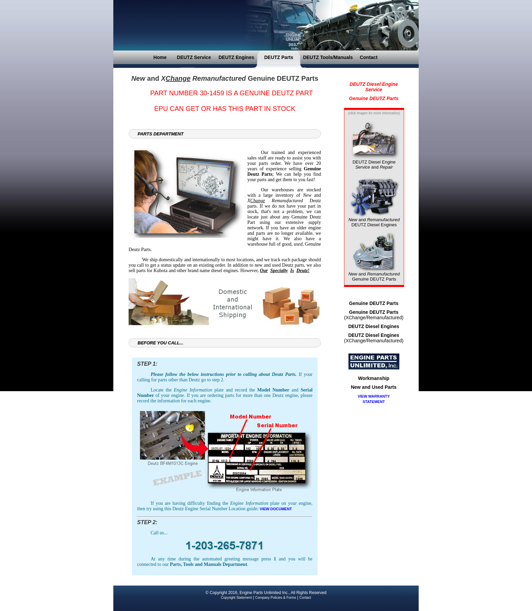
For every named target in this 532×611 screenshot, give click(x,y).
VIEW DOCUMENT (276, 509)
